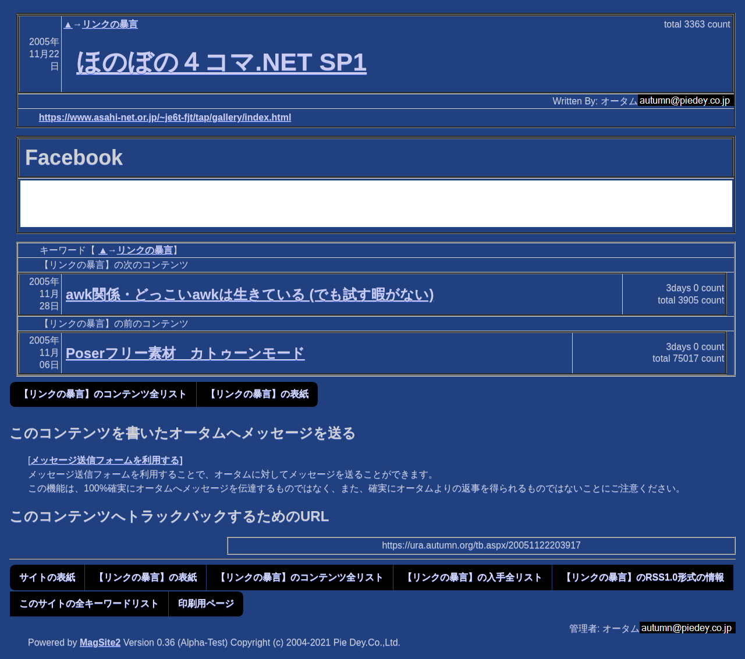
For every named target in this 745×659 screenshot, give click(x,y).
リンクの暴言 (110, 24)
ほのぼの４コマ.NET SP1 (221, 62)
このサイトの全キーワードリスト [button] (89, 603)
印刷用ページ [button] (206, 603)
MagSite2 (100, 642)
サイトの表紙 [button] (47, 577)
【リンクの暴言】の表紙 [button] (257, 394)
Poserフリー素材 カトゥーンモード (185, 353)
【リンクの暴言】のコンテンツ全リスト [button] (103, 394)
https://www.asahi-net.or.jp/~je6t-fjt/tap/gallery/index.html (165, 117)
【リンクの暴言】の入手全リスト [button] (472, 577)
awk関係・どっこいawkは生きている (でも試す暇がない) (250, 294)
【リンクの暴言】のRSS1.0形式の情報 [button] (643, 577)
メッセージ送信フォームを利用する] (106, 460)
